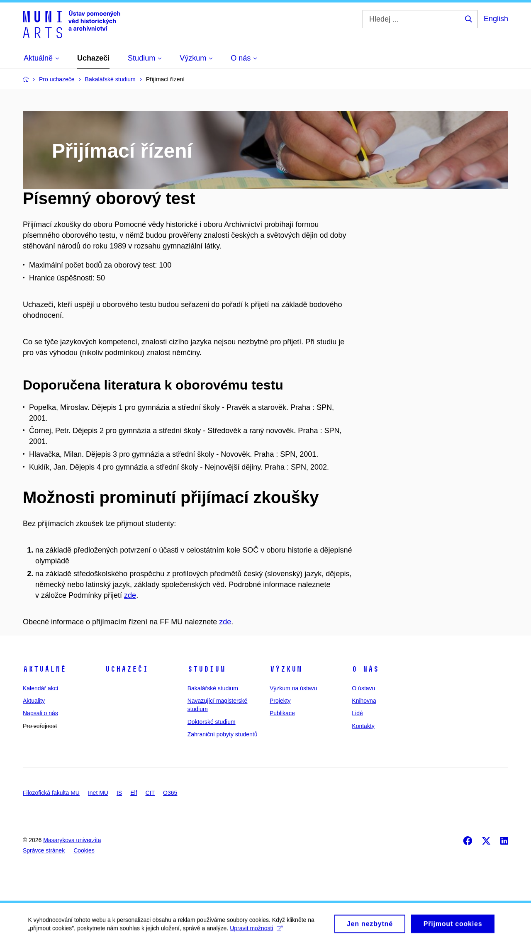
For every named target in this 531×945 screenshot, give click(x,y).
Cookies (84, 850)
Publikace (282, 713)
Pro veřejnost (40, 726)
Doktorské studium (212, 721)
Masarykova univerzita (72, 840)
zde (130, 595)
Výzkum (286, 669)
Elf (133, 792)
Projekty (280, 700)
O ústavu (363, 688)
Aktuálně (44, 669)
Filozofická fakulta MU (51, 792)
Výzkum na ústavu (293, 688)
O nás (365, 669)
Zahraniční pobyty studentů (223, 734)
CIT (150, 792)
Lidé (357, 713)
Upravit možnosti (257, 931)
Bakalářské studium (213, 688)
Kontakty (363, 726)
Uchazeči (126, 669)
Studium (206, 669)
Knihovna (364, 700)
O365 (170, 792)
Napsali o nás (40, 713)
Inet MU (98, 792)
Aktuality (34, 700)
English (496, 19)
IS (119, 792)
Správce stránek (44, 850)
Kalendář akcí (40, 688)
